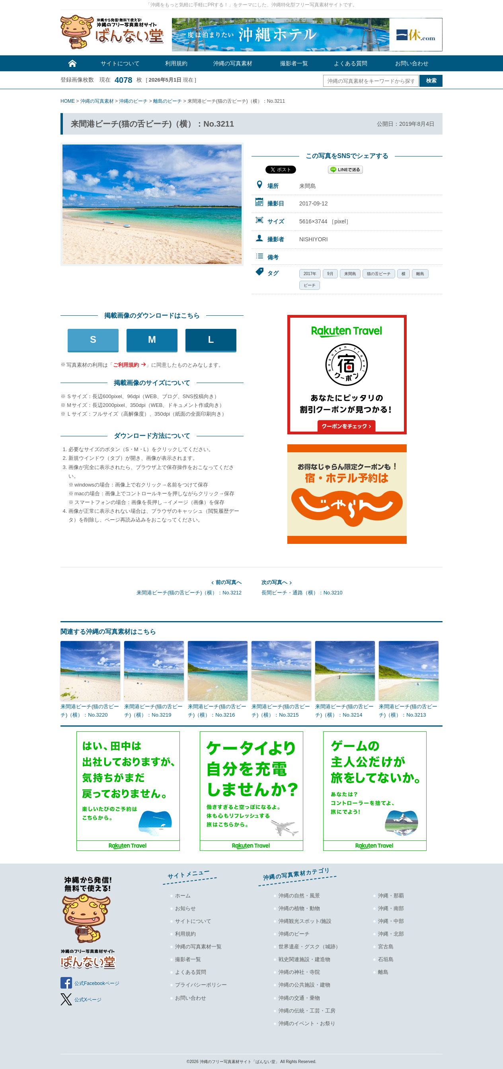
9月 (330, 274)
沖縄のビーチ (294, 934)
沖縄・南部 (391, 908)
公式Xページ (87, 1000)
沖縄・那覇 (391, 896)
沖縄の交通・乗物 (299, 998)
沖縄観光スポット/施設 (305, 921)
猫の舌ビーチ (379, 274)
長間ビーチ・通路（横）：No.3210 (352, 586)
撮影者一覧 (294, 63)
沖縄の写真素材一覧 (198, 947)
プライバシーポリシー (201, 985)
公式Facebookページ (96, 983)
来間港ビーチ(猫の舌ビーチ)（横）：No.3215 (281, 711)
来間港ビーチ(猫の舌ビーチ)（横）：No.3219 (153, 711)
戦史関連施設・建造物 (304, 959)
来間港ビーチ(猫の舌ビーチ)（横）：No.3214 (344, 711)
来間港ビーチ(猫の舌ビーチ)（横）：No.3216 (217, 711)
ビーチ (310, 285)
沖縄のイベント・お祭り (307, 1023)
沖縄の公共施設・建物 (304, 985)
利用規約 (176, 63)
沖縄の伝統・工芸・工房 (307, 1011)
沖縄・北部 (391, 934)
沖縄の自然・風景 (299, 896)
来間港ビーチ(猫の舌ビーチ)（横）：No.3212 (151, 586)
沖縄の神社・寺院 (299, 972)
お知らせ (185, 908)
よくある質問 (350, 63)
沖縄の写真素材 (232, 63)
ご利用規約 (126, 365)
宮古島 (386, 947)
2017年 (310, 274)
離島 (420, 274)
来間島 (350, 274)
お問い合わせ (412, 63)
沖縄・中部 (391, 921)
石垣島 (386, 959)
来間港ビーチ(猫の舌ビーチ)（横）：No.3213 (408, 711)
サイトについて (120, 63)
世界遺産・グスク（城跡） (310, 947)
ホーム (183, 896)
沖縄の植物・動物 (299, 908)
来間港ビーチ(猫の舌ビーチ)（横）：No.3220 (89, 711)
